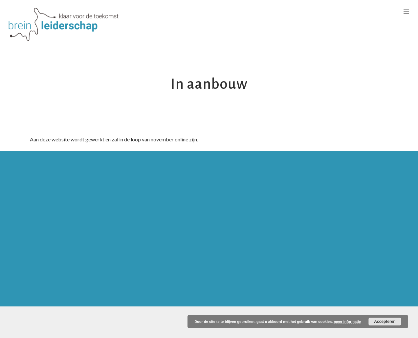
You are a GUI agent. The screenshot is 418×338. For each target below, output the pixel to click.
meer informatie (347, 322)
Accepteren (384, 321)
